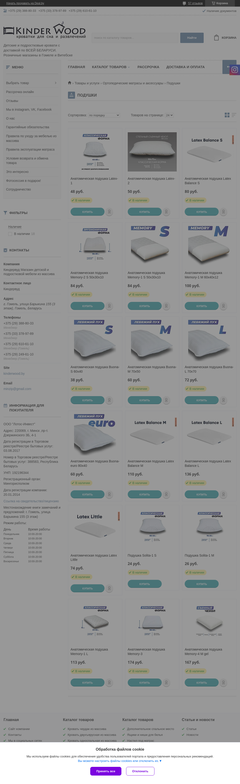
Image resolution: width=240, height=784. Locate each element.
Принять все (105, 771)
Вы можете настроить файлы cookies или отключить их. (118, 761)
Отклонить (140, 771)
